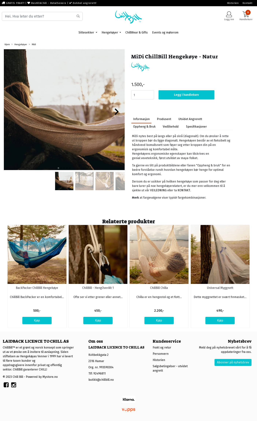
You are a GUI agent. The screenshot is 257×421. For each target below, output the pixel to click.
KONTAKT (184, 190)
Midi (32, 44)
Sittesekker (87, 32)
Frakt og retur (162, 347)
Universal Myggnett (220, 288)
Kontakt (247, 3)
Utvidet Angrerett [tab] (190, 119)
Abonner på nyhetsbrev (233, 362)
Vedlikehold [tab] (171, 126)
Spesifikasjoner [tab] (196, 126)
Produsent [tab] (164, 119)
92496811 (99, 373)
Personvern (161, 353)
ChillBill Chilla (159, 288)
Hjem (7, 44)
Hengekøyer (110, 32)
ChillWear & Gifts (136, 32)
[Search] (42, 16)
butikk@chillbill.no (101, 379)
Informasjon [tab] (141, 119)
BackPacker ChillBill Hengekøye (37, 288)
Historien (233, 3)
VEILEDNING (158, 190)
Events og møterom (165, 32)
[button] (58, 168)
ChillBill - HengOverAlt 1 (98, 288)
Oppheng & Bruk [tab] (144, 126)
